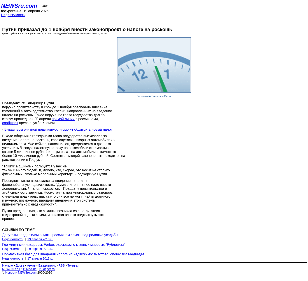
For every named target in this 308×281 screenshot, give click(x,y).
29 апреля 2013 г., (40, 239)
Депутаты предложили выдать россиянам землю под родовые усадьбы (60, 235)
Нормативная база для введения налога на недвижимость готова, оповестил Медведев (73, 254)
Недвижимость (13, 15)
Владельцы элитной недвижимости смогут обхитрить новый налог (58, 129)
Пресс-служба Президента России (153, 96)
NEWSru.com (19, 5)
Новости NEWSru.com (21, 272)
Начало (7, 265)
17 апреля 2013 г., (40, 258)
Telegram (74, 265)
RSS (61, 265)
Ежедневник (47, 265)
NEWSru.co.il (11, 269)
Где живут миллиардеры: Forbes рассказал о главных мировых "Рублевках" (63, 244)
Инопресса (47, 269)
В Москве (30, 269)
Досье (20, 265)
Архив (31, 265)
